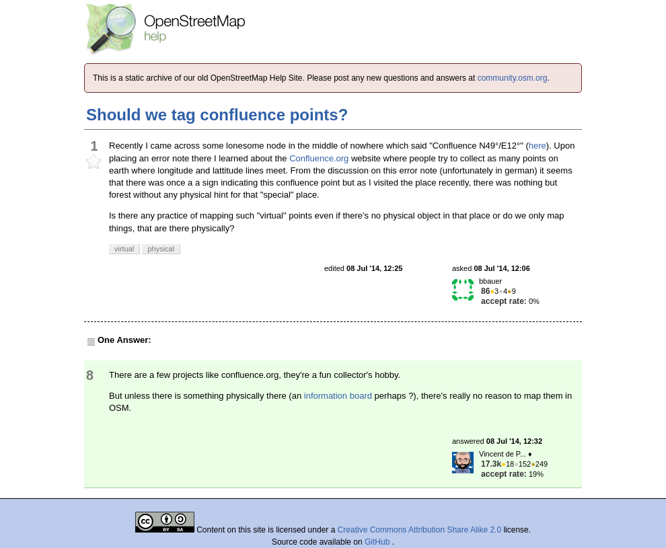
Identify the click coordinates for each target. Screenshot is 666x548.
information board (338, 396)
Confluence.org (318, 158)
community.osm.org (513, 78)
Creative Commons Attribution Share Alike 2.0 (419, 530)
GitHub (378, 542)
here (537, 146)
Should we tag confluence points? (217, 115)
